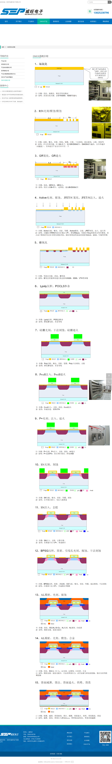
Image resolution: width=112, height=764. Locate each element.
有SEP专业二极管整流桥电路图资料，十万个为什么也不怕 (13, 98)
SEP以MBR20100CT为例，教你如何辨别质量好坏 (13, 101)
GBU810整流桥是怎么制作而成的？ (12, 91)
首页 (3, 47)
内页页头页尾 (11, 47)
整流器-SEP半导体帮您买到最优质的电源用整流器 (13, 94)
